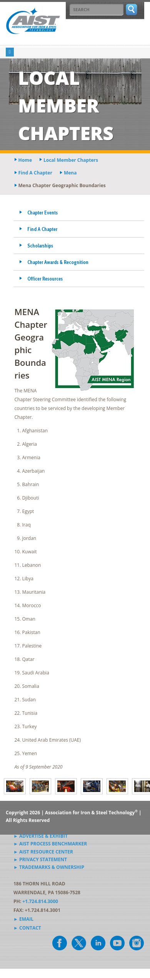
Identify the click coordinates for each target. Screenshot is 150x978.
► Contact (27, 928)
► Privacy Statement (40, 859)
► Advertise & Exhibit (40, 836)
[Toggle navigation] (10, 52)
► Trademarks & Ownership (48, 867)
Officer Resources (45, 279)
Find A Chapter (42, 229)
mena (70, 172)
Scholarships (40, 245)
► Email (23, 919)
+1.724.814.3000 (40, 901)
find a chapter (35, 172)
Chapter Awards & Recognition (57, 262)
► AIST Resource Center (43, 851)
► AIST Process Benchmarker (50, 843)
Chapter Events (42, 212)
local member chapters (70, 160)
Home (25, 160)
